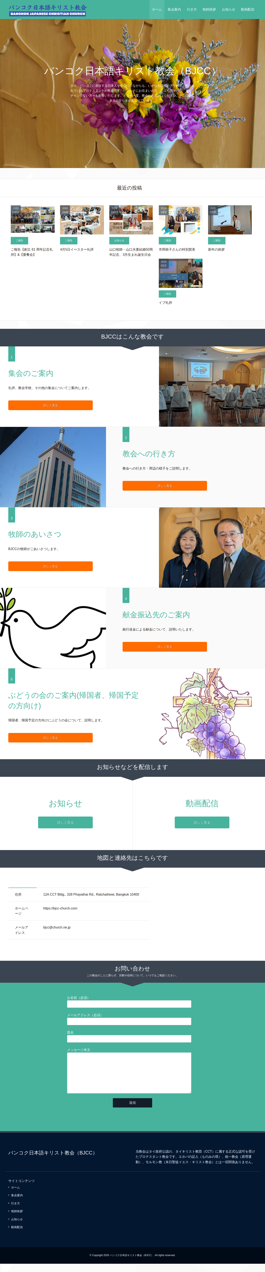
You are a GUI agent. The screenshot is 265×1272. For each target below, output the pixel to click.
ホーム (157, 9)
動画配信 (247, 9)
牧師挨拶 (209, 9)
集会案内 (174, 9)
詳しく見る (28, 405)
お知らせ (228, 9)
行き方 (192, 9)
